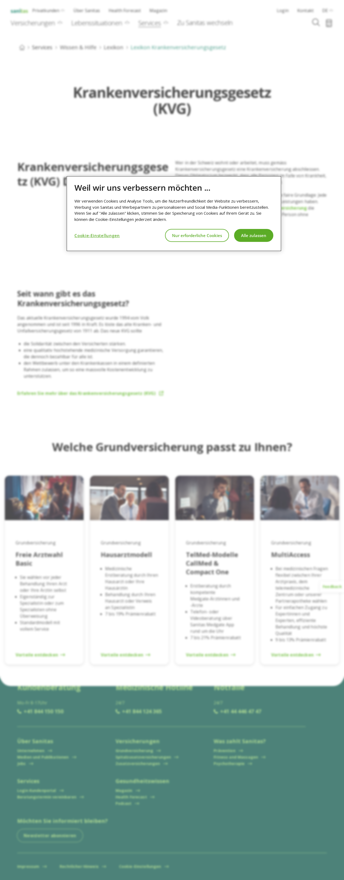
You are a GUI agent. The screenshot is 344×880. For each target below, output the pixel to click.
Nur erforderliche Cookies (197, 235)
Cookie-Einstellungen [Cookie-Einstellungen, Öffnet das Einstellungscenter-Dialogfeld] (97, 235)
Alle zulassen (253, 235)
